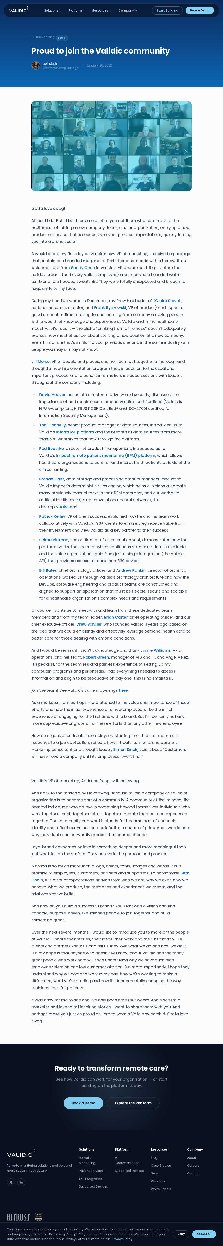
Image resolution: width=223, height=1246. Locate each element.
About (191, 1158)
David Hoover (52, 394)
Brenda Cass (51, 479)
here (123, 690)
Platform (77, 10)
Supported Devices (93, 1186)
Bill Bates (48, 570)
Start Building (167, 10)
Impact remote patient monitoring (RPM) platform (105, 455)
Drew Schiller (89, 624)
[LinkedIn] (21, 1182)
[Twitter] (11, 1182)
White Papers (161, 1189)
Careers (193, 1165)
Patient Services (91, 1171)
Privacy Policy (122, 1239)
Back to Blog (43, 37)
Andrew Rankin (131, 570)
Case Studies (161, 1165)
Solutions (53, 10)
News (155, 1173)
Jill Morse (40, 361)
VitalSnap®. (67, 506)
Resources (102, 10)
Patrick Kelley (52, 516)
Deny (181, 1234)
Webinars (158, 1181)
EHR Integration (90, 1178)
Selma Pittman (53, 540)
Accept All (204, 1234)
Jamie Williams (155, 650)
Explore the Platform (133, 1104)
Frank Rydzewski (110, 307)
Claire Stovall (168, 300)
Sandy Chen (83, 267)
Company (128, 10)
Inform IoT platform (75, 432)
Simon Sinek (125, 749)
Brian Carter (116, 617)
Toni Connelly (52, 425)
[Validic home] (19, 9)
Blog (154, 1158)
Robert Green (96, 657)
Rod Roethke (51, 448)
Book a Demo (199, 10)
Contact (193, 1173)
